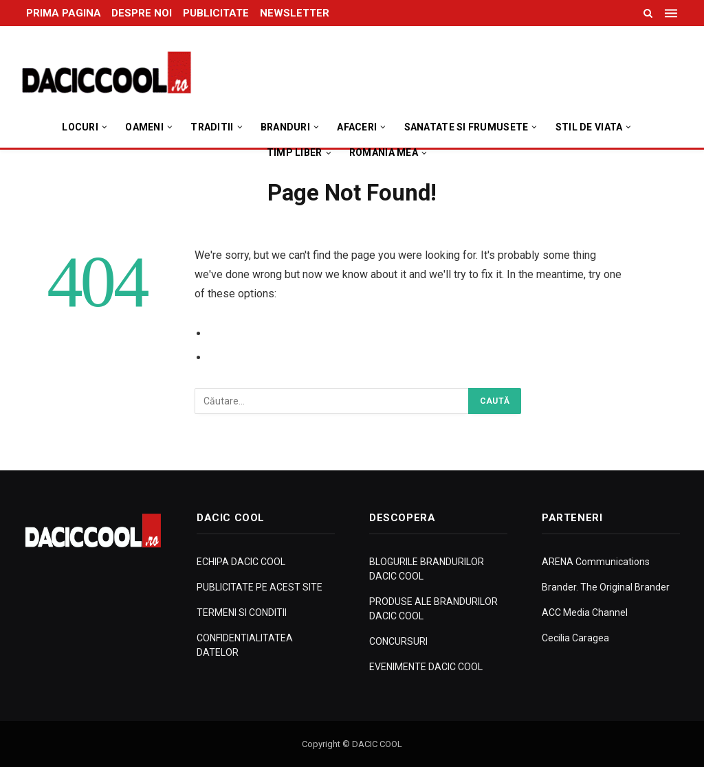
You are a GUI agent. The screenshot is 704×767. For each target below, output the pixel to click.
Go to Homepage (252, 357)
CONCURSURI (398, 641)
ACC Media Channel (585, 612)
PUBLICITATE (216, 13)
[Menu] (672, 13)
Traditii (211, 127)
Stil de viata (589, 127)
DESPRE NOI (141, 13)
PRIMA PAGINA (63, 13)
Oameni (144, 127)
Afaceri (357, 127)
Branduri (285, 127)
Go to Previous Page (261, 333)
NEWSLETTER (294, 13)
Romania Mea (383, 152)
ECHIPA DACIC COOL (241, 561)
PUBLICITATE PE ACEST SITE (259, 587)
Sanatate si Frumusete (466, 127)
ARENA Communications (596, 561)
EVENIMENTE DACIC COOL (426, 666)
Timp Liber (294, 152)
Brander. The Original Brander (606, 587)
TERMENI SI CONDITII (242, 612)
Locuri (80, 127)
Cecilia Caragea (575, 637)
